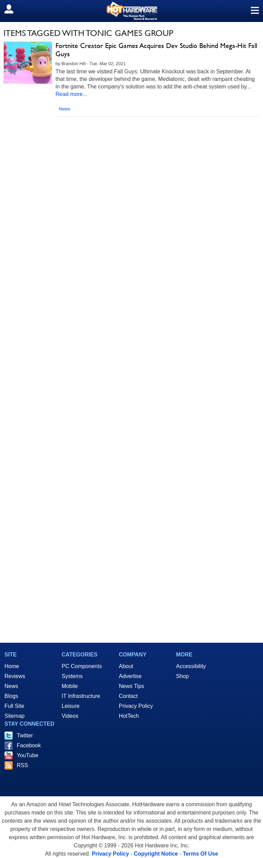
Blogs (11, 696)
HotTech (129, 716)
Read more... (71, 94)
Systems (72, 676)
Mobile (70, 686)
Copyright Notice (156, 854)
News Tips (131, 686)
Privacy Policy (136, 706)
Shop (182, 676)
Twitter (25, 735)
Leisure (70, 706)
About (126, 666)
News (64, 108)
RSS (22, 765)
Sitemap (14, 716)
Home (11, 666)
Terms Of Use (200, 854)
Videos (70, 716)
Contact (128, 696)
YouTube (27, 755)
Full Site (14, 706)
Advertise (130, 676)
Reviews (14, 676)
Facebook (29, 745)
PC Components (82, 666)
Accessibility (191, 666)
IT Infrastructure (81, 696)
